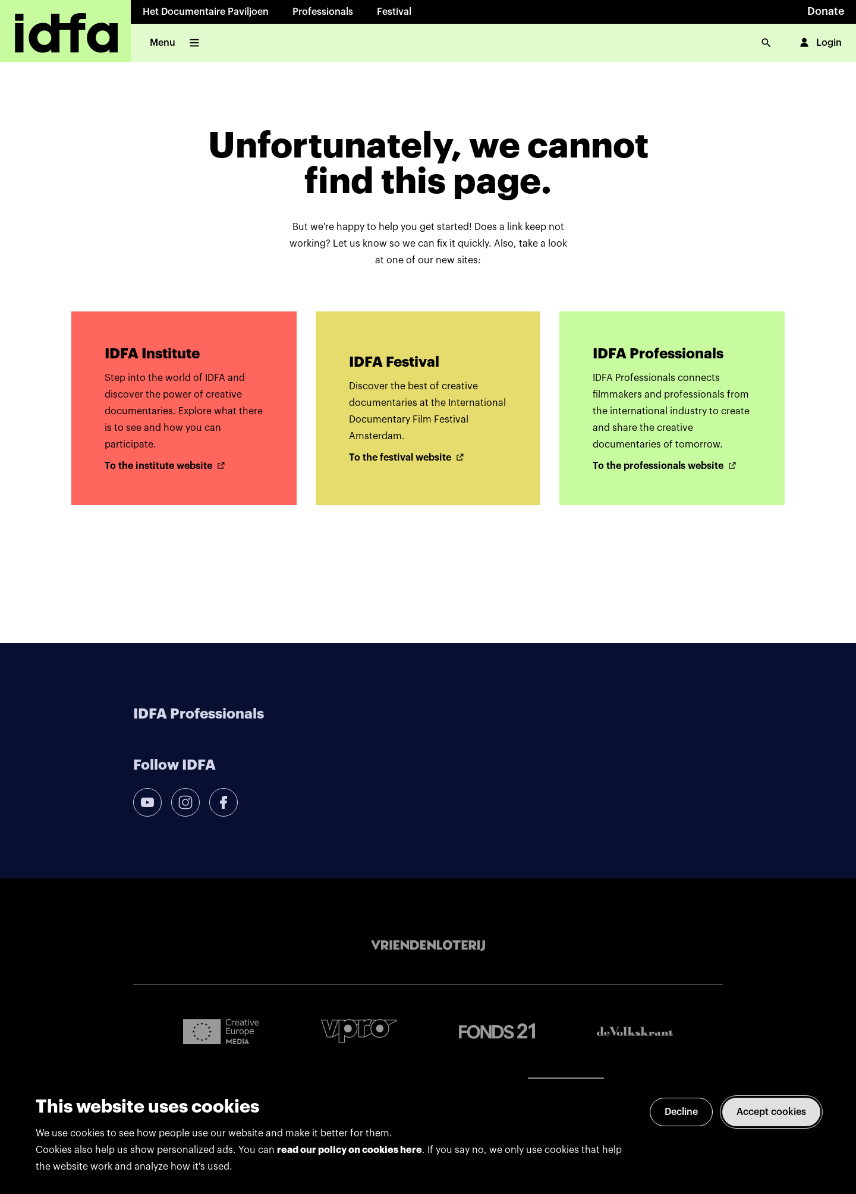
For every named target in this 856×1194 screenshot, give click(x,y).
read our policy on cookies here (349, 1150)
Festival (394, 12)
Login (819, 43)
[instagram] (185, 802)
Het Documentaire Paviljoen (206, 12)
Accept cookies (771, 1112)
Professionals (322, 12)
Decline (681, 1112)
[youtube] (147, 802)
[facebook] (223, 802)
